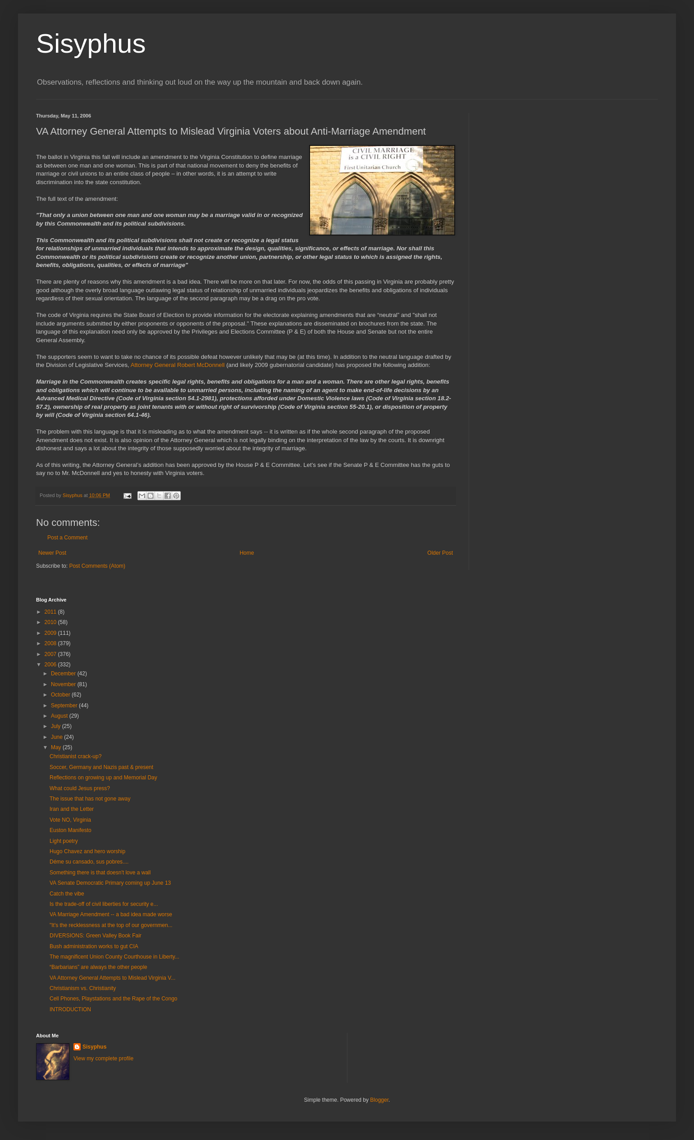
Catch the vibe (67, 894)
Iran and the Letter (72, 809)
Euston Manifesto (70, 830)
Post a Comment (67, 537)
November (64, 684)
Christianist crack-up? (75, 756)
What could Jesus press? (80, 788)
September (65, 705)
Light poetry (64, 841)
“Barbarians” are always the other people (98, 967)
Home (247, 553)
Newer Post (52, 553)
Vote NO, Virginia (70, 820)
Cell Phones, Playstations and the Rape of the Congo (114, 998)
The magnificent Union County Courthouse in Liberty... (114, 957)
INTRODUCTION (70, 1009)
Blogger (379, 1100)
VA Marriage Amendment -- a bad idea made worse (111, 914)
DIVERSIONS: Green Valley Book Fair (96, 935)
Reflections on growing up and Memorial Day (103, 777)
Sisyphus (91, 43)
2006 (51, 664)
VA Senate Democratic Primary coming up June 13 (110, 883)
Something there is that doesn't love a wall (100, 872)
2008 (51, 643)
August (60, 716)
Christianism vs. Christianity (83, 988)
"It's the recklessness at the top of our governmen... (111, 925)
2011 (51, 612)
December (64, 673)
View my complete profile (103, 1058)
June (57, 737)
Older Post (440, 553)
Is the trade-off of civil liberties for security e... (104, 904)
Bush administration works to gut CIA (94, 946)
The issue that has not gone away (90, 799)
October (61, 695)
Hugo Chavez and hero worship (87, 851)
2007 (51, 654)
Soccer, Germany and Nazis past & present (101, 767)
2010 (51, 622)
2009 (51, 633)
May (57, 747)
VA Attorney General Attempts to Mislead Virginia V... (112, 978)
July (56, 726)
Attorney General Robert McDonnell (179, 365)
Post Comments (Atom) (97, 566)
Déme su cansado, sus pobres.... (89, 862)
